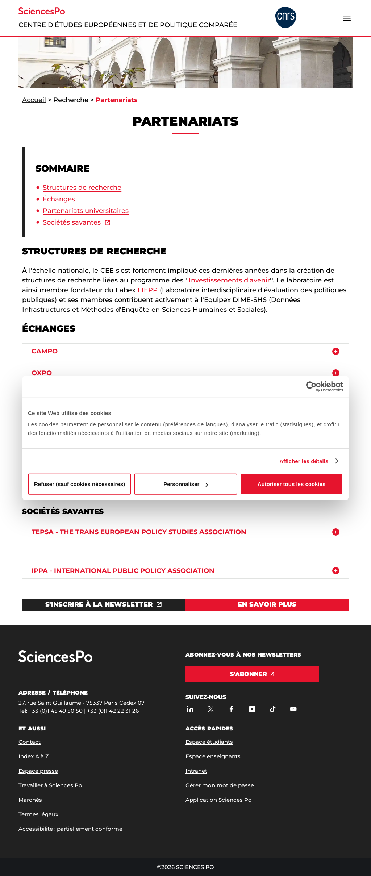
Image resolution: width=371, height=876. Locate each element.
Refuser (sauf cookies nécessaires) (79, 484)
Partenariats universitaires (86, 211)
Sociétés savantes (72, 222)
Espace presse (38, 770)
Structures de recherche (82, 188)
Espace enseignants (213, 756)
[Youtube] (293, 708)
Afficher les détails (303, 461)
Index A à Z (33, 756)
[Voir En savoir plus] (267, 605)
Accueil (34, 100)
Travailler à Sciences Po (50, 785)
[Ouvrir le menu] (347, 18)
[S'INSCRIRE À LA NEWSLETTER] (104, 605)
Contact (29, 741)
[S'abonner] (252, 674)
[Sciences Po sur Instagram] (252, 708)
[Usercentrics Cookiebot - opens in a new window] (311, 386)
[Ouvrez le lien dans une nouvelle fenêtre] (104, 605)
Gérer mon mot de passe (220, 785)
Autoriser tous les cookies (292, 484)
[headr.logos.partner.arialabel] (286, 18)
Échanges (59, 199)
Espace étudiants (209, 741)
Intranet (196, 770)
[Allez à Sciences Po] (55, 660)
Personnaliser (185, 484)
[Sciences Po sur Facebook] (231, 708)
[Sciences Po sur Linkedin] (190, 708)
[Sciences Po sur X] (210, 708)
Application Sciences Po (219, 799)
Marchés (30, 799)
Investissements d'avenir (229, 280)
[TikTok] (272, 708)
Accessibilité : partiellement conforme (70, 828)
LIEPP (148, 290)
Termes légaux (38, 814)
